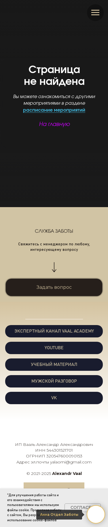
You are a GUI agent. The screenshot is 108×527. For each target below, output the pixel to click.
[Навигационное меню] (95, 13)
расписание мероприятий (54, 110)
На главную (54, 124)
